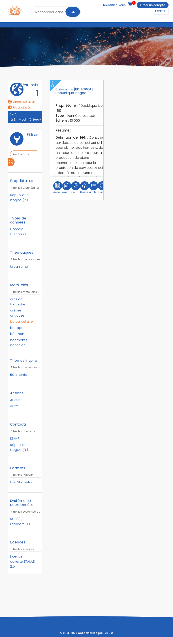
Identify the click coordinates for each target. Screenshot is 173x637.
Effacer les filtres (21, 102)
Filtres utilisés (19, 107)
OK (72, 12)
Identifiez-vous (114, 5)
